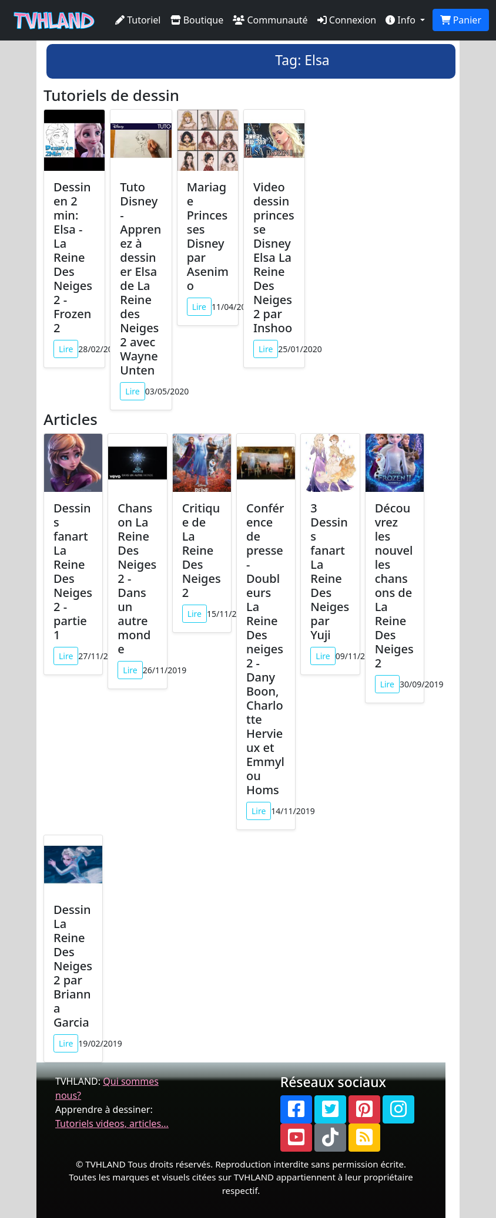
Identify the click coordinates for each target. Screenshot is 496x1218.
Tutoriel (138, 20)
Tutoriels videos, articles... (112, 1123)
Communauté (270, 20)
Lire (66, 349)
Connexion (347, 20)
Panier (460, 20)
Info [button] (402, 20)
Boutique (197, 20)
